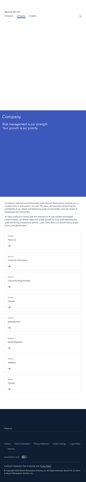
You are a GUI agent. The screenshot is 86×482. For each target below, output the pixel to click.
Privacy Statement (41, 444)
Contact (7, 444)
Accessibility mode (15, 457)
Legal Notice (75, 444)
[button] (9, 16)
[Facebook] (36, 435)
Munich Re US (12, 12)
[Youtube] (23, 435)
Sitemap (11, 449)
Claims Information (22, 444)
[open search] (80, 16)
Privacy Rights (45, 466)
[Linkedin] (10, 435)
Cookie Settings (59, 444)
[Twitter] (49, 435)
